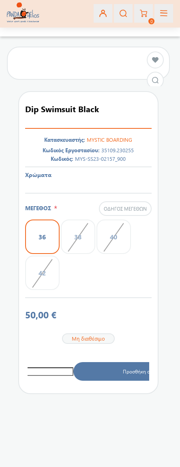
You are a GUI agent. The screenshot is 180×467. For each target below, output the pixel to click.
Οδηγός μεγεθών (125, 208)
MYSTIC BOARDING (109, 139)
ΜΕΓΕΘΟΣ (39, 208)
